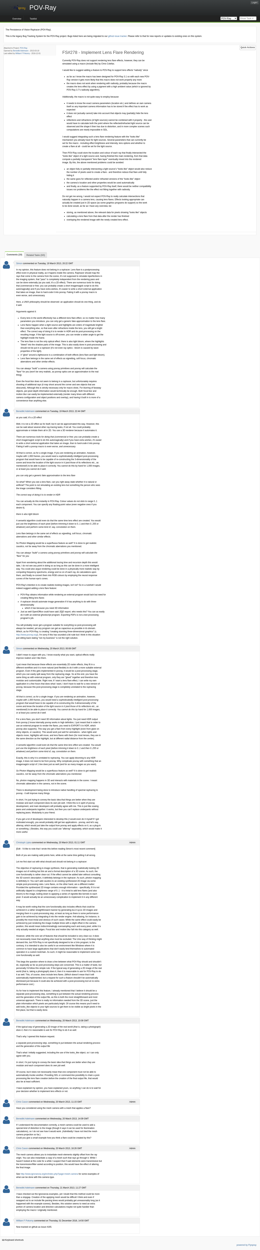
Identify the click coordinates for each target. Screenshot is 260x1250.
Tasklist (33, 19)
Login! (254, 2)
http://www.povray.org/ (26, 635)
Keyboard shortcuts (13, 1240)
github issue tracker (117, 36)
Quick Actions (247, 47)
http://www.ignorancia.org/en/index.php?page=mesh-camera (49, 1174)
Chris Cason (22, 1101)
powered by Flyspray (246, 1245)
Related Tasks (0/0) (36, 255)
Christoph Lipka (23, 842)
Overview (16, 19)
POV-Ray (23, 48)
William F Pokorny (22, 53)
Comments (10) (14, 254)
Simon (19, 263)
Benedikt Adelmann (20, 51)
